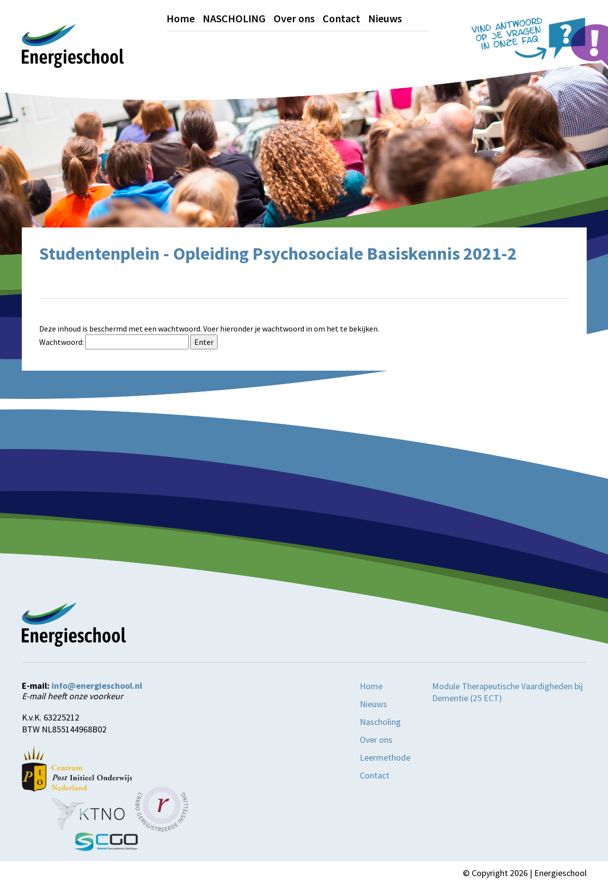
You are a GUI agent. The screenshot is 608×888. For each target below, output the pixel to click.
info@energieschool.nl (97, 685)
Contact (341, 18)
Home (180, 18)
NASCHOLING (234, 18)
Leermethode (385, 757)
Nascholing (380, 721)
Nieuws (385, 18)
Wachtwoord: (114, 341)
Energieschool (560, 873)
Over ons (294, 18)
